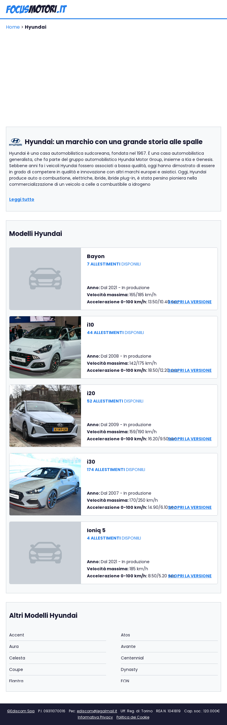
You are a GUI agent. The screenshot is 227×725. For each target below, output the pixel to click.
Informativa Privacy (95, 717)
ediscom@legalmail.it (97, 710)
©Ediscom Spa (21, 710)
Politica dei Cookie (132, 717)
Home (13, 27)
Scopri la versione (190, 302)
